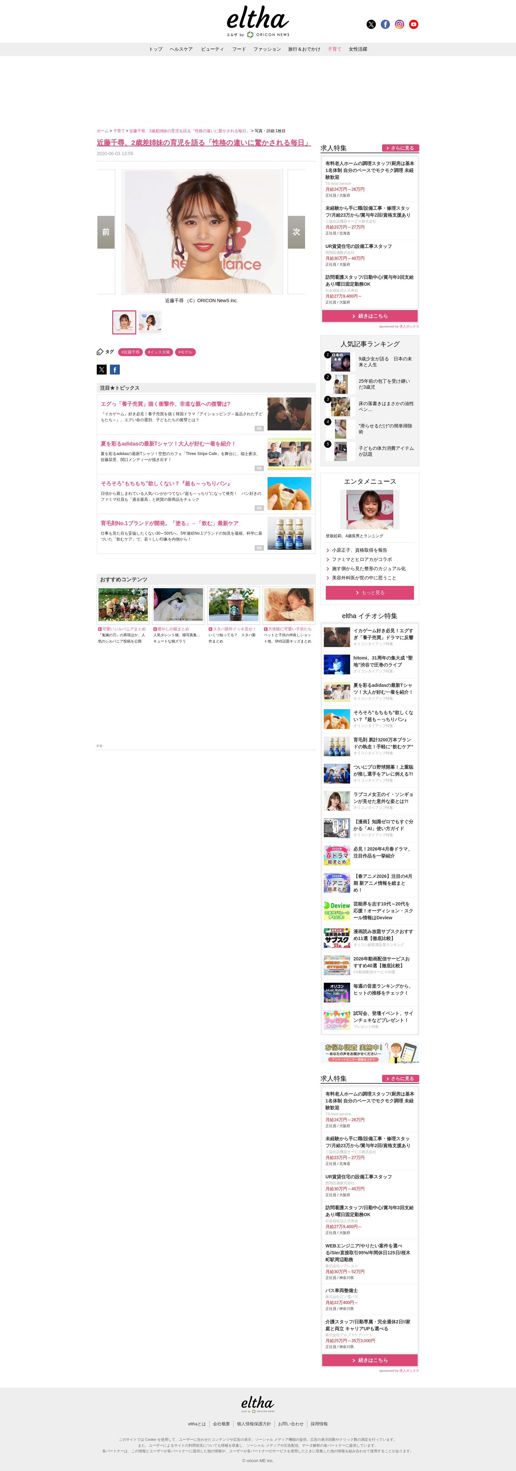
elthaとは (197, 1423)
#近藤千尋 (130, 352)
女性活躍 (358, 49)
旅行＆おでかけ (304, 49)
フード (239, 49)
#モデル (185, 352)
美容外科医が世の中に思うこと (364, 577)
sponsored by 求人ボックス (399, 326)
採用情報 (319, 1423)
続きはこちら (373, 316)
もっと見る (373, 592)
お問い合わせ (291, 1423)
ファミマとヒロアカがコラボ (362, 559)
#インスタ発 (159, 352)
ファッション (267, 49)
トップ (156, 49)
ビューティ (212, 49)
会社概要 (221, 1423)
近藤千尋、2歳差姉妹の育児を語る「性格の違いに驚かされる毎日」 (190, 131)
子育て (335, 49)
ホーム (103, 131)
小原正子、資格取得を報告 (359, 550)
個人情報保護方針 (254, 1423)
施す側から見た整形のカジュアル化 (369, 568)
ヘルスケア (181, 49)
